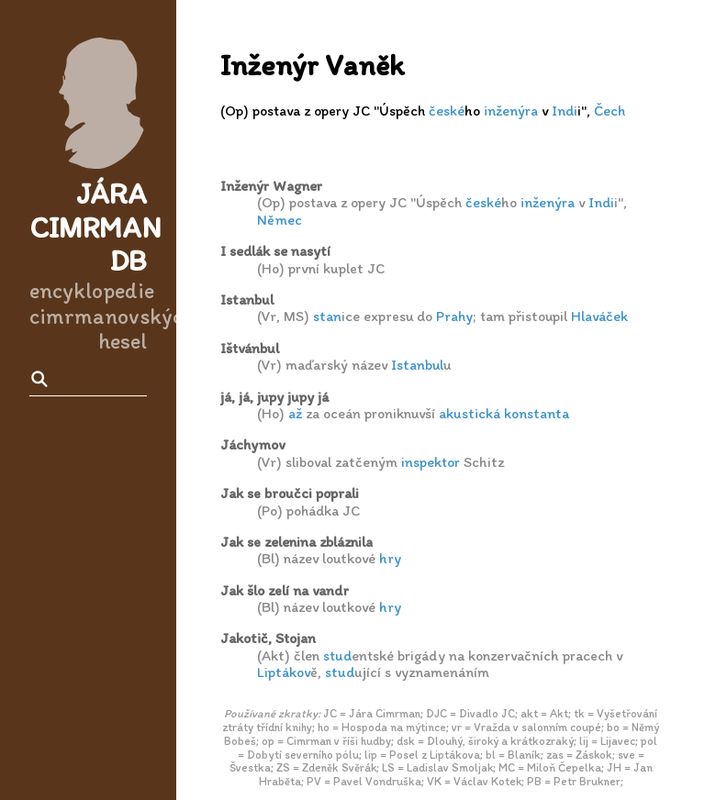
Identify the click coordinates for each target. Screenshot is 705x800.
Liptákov (283, 672)
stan (327, 316)
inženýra (511, 110)
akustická (469, 413)
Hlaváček (599, 316)
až (295, 413)
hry (390, 558)
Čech (609, 110)
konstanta (536, 413)
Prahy (454, 316)
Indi (564, 110)
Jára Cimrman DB (95, 227)
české (446, 110)
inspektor (430, 462)
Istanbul (417, 364)
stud (337, 655)
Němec (279, 219)
